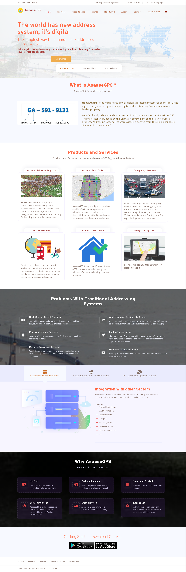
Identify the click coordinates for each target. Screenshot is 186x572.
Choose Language (154, 3)
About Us (21, 562)
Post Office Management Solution (139, 373)
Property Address (89, 68)
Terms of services (58, 562)
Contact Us (43, 562)
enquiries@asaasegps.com (107, 3)
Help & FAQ (109, 11)
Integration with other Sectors (45, 373)
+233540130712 (132, 3)
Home (48, 11)
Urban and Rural (111, 68)
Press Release (78, 11)
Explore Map (154, 11)
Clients (94, 11)
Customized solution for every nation (91, 373)
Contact (137, 11)
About (124, 11)
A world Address (67, 68)
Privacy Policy (74, 562)
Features (61, 11)
